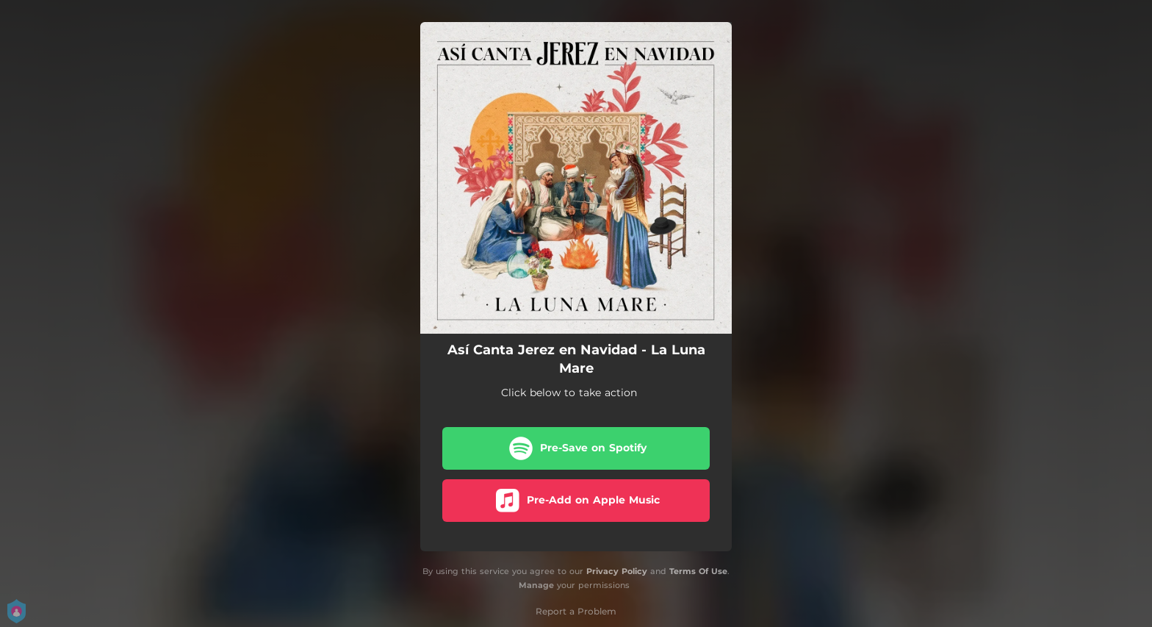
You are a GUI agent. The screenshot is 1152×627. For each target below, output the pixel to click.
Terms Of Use (698, 571)
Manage (536, 585)
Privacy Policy (616, 571)
